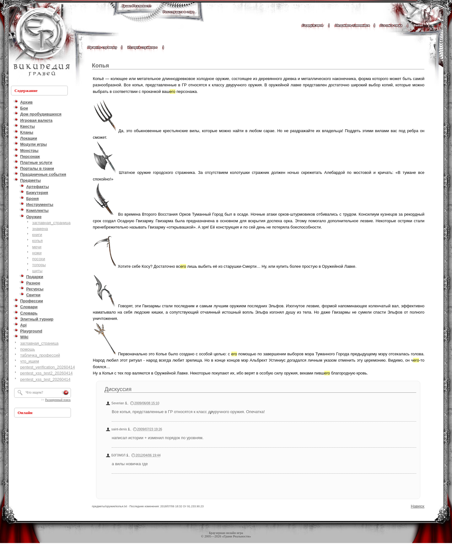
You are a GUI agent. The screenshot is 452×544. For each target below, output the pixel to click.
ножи (37, 252)
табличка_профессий (40, 355)
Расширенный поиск (58, 399)
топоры (39, 264)
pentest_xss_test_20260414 (45, 379)
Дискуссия (118, 389)
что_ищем (29, 361)
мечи (36, 247)
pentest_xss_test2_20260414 (46, 373)
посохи (38, 258)
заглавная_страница (51, 222)
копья (37, 240)
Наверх (418, 506)
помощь (27, 349)
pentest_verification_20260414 (47, 367)
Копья (100, 65)
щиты (37, 270)
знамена (40, 228)
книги (37, 234)
